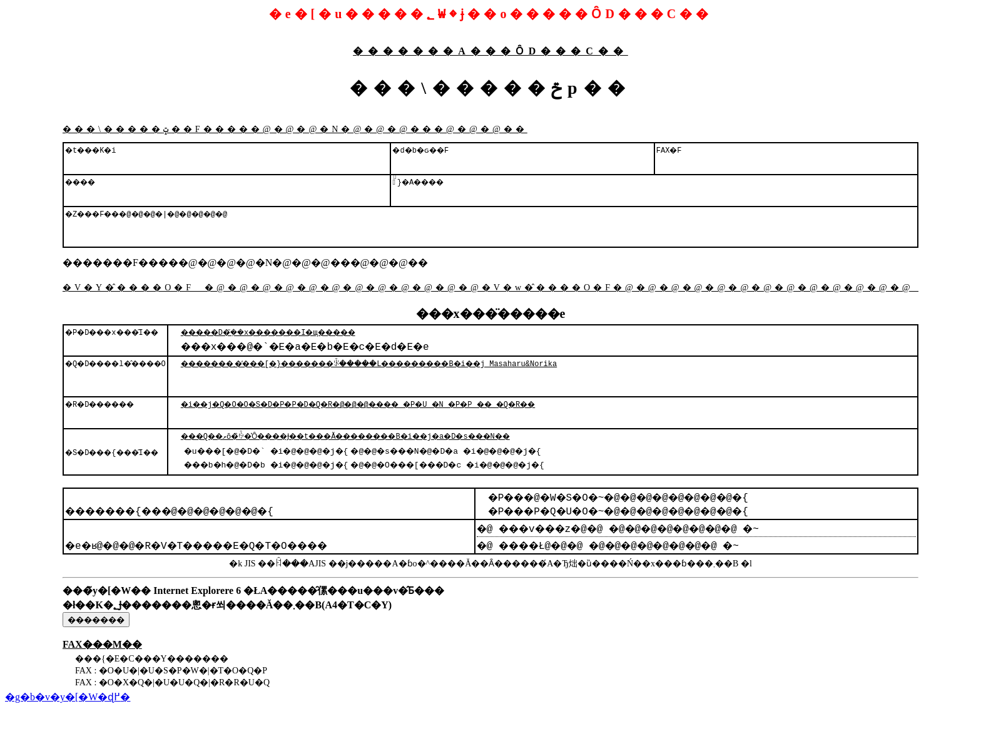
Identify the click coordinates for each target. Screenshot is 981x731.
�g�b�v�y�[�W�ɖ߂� (67, 719)
